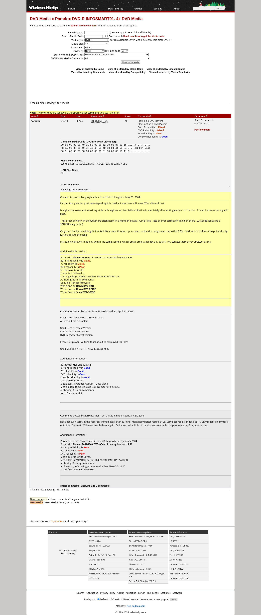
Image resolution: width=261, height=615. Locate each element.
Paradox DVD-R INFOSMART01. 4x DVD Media (98, 18)
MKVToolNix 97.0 (97, 569)
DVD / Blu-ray (115, 8)
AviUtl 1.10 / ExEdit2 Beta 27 (102, 555)
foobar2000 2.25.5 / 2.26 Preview (104, 573)
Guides (138, 8)
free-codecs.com (136, 606)
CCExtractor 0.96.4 (137, 550)
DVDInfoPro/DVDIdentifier (101, 141)
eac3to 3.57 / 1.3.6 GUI (99, 545)
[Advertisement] (130, 87)
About (176, 8)
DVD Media (40, 18)
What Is (158, 8)
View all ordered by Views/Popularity (169, 72)
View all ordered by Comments (88, 72)
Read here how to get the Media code (143, 36)
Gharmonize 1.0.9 (97, 559)
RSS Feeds (153, 592)
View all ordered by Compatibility (127, 72)
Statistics (166, 592)
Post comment (202, 129)
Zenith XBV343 (176, 555)
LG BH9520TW (176, 569)
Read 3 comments (204, 120)
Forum (72, 8)
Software (92, 8)
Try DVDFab (57, 521)
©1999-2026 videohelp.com (130, 612)
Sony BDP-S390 (176, 550)
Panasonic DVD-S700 (179, 578)
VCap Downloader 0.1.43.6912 (143, 555)
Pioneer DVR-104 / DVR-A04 (88, 444)
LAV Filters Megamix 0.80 (140, 545)
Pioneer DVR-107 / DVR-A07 (88, 257)
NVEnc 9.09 (94, 578)
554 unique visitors (68, 550)
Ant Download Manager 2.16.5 (103, 536)
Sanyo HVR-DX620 (177, 536)
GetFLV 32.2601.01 (137, 559)
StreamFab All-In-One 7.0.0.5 (142, 581)
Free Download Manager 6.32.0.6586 (146, 536)
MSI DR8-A (79, 364)
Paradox (35, 121)
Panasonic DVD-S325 (179, 564)
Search (80, 592)
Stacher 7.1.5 (95, 564)
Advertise (131, 592)
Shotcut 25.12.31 (137, 564)
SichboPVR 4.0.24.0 (138, 541)
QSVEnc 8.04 (95, 541)
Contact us (92, 592)
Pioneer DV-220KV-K (178, 573)
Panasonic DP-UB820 (179, 545)
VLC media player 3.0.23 (140, 569)
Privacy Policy (107, 592)
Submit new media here (83, 25)
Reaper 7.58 (94, 550)
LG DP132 (174, 541)
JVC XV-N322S (175, 559)
